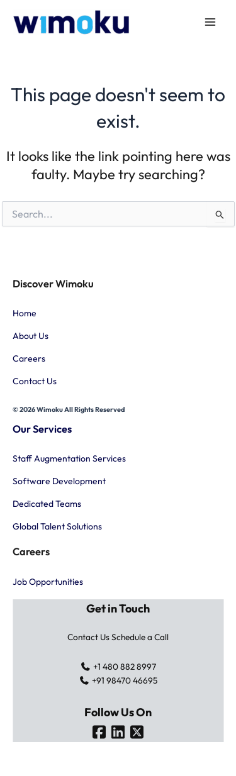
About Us (30, 335)
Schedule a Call (140, 637)
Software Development (59, 481)
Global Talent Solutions (57, 526)
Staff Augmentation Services (69, 458)
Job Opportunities (48, 581)
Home (25, 313)
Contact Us (35, 381)
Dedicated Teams (47, 503)
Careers (29, 358)
